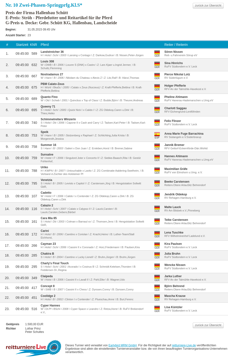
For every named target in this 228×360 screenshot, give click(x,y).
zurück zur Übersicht (208, 5)
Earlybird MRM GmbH (122, 345)
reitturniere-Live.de (184, 345)
